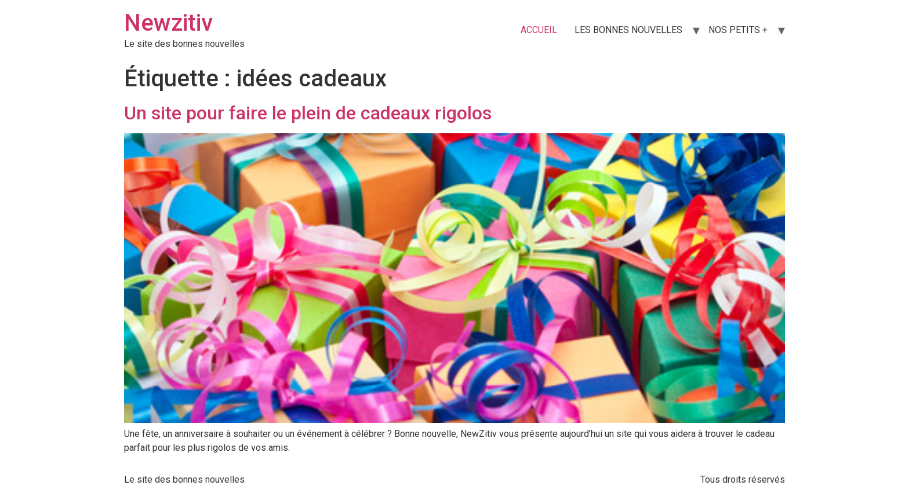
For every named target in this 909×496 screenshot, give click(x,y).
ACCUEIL (539, 29)
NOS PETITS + (738, 29)
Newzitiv (168, 23)
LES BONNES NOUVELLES (628, 29)
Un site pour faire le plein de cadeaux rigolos (308, 113)
